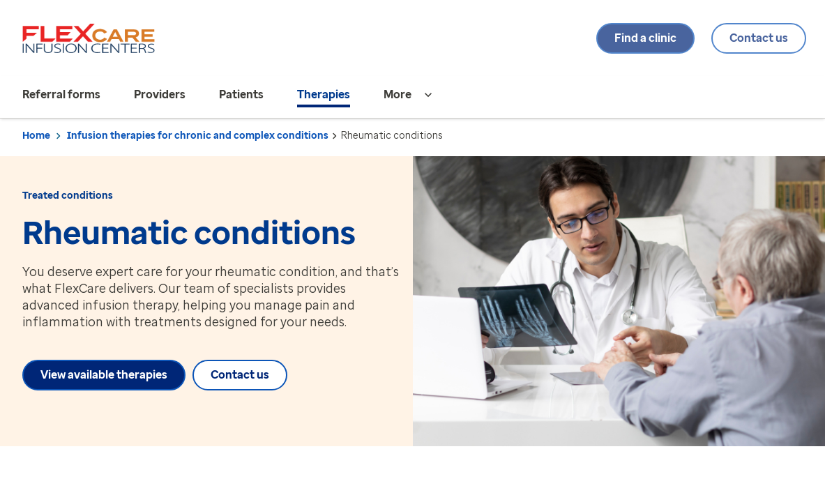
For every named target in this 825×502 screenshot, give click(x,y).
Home (36, 136)
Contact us (755, 38)
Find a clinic (642, 38)
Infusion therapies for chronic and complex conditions (197, 136)
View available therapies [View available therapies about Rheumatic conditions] (103, 374)
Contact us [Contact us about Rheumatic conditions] (247, 374)
